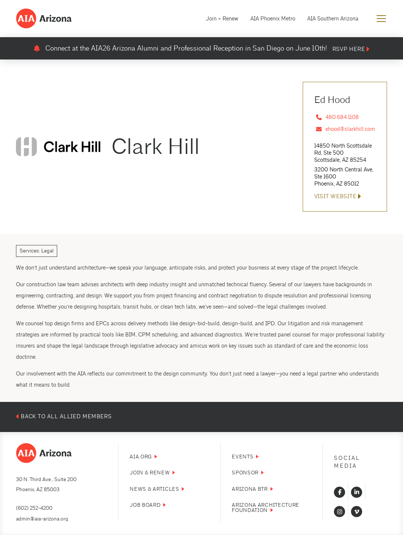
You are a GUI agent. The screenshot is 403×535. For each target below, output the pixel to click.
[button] (381, 18)
